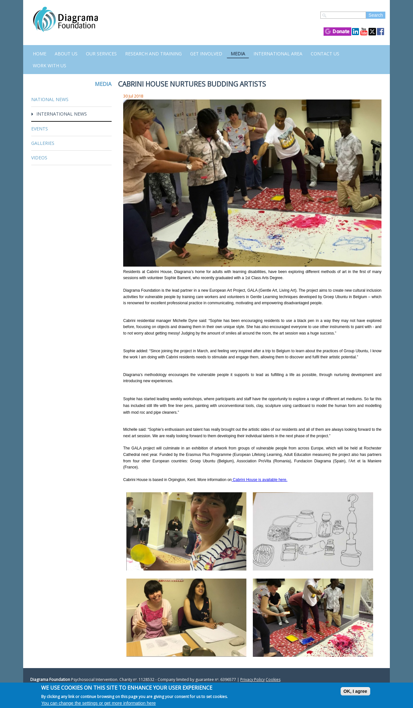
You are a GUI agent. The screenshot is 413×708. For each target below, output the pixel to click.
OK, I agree (355, 691)
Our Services (101, 54)
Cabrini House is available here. (260, 479)
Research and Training (153, 54)
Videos (39, 158)
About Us (66, 54)
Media (238, 54)
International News (61, 114)
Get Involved (206, 54)
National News (50, 99)
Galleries (42, 143)
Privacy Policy (252, 679)
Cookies (273, 679)
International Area (277, 54)
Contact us (325, 54)
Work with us (49, 65)
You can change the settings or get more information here (98, 703)
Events (39, 129)
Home (39, 54)
